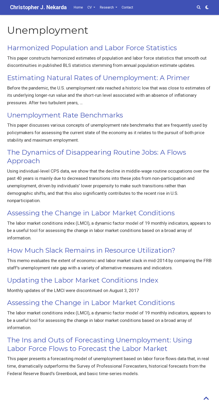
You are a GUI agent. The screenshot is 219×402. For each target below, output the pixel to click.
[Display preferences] (207, 7)
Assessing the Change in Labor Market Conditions (91, 213)
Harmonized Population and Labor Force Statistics (92, 48)
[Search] (199, 7)
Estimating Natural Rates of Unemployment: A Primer (98, 78)
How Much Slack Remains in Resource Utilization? (91, 250)
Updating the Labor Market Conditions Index (82, 280)
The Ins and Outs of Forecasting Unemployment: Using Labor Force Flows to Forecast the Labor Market (99, 344)
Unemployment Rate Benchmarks (65, 115)
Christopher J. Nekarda (38, 7)
